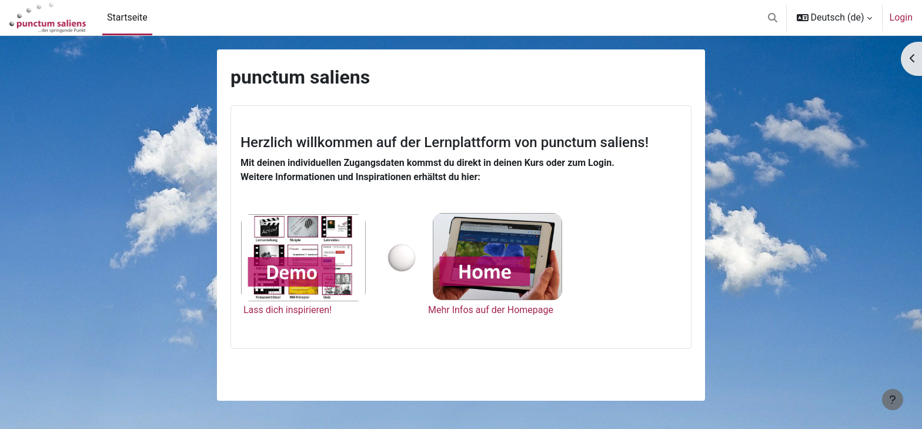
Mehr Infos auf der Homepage (490, 309)
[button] (772, 17)
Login (901, 17)
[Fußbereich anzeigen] (892, 399)
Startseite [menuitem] (127, 17)
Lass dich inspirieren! (287, 309)
